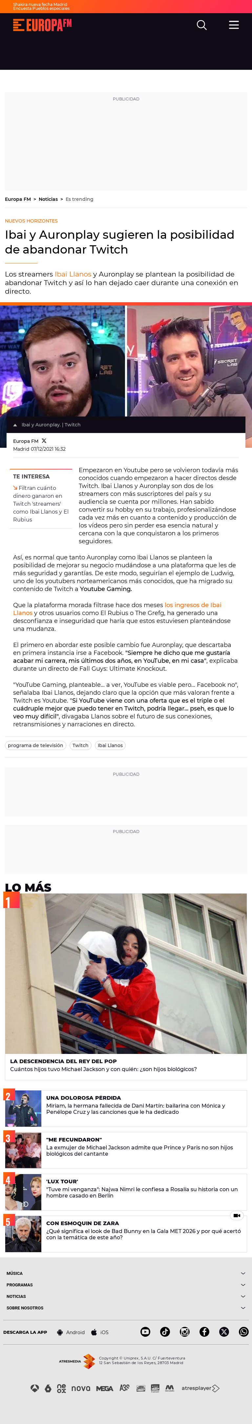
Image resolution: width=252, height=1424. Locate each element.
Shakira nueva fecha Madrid (40, 4)
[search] (202, 25)
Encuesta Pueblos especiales (41, 8)
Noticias (49, 199)
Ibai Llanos (73, 274)
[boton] (185, 1273)
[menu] (234, 24)
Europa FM (18, 199)
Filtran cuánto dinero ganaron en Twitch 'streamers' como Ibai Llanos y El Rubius (41, 504)
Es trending (80, 199)
